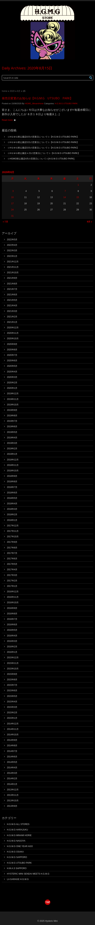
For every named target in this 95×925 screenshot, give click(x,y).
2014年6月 (12, 756)
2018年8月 (12, 481)
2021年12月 (13, 261)
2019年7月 (12, 421)
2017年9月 (12, 542)
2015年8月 (12, 679)
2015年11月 (13, 663)
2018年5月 (12, 498)
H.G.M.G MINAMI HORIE (19, 835)
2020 (12, 91)
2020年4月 (12, 371)
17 (12, 203)
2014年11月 (13, 729)
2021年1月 (12, 322)
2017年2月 (12, 580)
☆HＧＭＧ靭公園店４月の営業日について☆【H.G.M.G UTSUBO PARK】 (43, 153)
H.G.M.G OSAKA (15, 851)
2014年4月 (12, 767)
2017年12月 (13, 525)
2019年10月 (13, 404)
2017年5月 (12, 564)
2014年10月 (13, 734)
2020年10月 (13, 338)
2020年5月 (12, 366)
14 (64, 197)
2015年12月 (13, 657)
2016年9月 (12, 608)
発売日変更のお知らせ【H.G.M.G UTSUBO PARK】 (37, 98)
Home (4, 91)
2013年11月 (13, 795)
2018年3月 (12, 509)
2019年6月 (12, 426)
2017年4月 (12, 569)
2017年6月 (12, 558)
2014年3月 (12, 773)
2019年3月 (12, 443)
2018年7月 (12, 487)
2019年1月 (12, 454)
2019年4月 (12, 437)
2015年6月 (12, 690)
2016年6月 (12, 624)
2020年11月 (13, 333)
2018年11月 (13, 465)
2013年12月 (13, 789)
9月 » (89, 221)
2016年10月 (13, 602)
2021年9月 (12, 278)
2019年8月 (12, 415)
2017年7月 (12, 553)
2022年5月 (12, 239)
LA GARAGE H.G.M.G (18, 879)
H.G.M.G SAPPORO (17, 857)
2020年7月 (12, 355)
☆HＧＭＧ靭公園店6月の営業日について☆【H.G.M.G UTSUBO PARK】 (43, 137)
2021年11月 (13, 267)
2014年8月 (12, 745)
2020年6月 (12, 360)
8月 (18, 91)
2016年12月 (13, 591)
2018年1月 (12, 520)
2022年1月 (12, 256)
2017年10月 (13, 536)
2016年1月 (12, 652)
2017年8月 (12, 547)
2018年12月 (13, 459)
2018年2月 (12, 514)
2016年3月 (12, 641)
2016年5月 (12, 630)
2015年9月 (12, 674)
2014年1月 (12, 784)
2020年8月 (12, 349)
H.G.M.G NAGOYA (16, 841)
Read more (7, 120)
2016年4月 (12, 635)
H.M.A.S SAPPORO (16, 868)
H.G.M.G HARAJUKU (17, 829)
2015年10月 (13, 668)
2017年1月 (12, 586)
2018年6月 (12, 492)
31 (12, 216)
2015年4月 (12, 701)
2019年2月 (12, 448)
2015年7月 (12, 685)
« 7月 (5, 221)
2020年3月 (12, 377)
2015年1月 (12, 718)
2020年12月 (13, 327)
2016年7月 (12, 619)
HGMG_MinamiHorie (34, 103)
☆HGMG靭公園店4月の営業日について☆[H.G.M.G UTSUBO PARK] (40, 158)
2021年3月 (12, 311)
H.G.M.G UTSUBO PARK (66, 103)
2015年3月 (12, 707)
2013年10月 (13, 800)
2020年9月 (12, 344)
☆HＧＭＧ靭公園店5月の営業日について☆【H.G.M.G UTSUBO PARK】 (43, 142)
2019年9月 (12, 410)
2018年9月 (12, 476)
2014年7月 (12, 751)
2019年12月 (13, 393)
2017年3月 (12, 575)
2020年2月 (12, 382)
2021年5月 (12, 300)
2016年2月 (12, 646)
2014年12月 (13, 723)
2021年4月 (12, 305)
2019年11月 (13, 399)
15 (77, 197)
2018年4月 (12, 503)
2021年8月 (12, 283)
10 (12, 197)
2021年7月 (12, 289)
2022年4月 (12, 245)
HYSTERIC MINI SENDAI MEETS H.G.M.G (28, 874)
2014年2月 (12, 778)
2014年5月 (12, 762)
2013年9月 (12, 806)
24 (12, 209)
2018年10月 (13, 470)
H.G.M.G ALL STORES (18, 824)
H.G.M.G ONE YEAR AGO (20, 846)
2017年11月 (13, 531)
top (47, 902)
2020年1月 (12, 388)
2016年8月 (12, 613)
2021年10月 (13, 272)
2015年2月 (12, 712)
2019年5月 (12, 432)
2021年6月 (12, 294)
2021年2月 (12, 316)
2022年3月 (12, 250)
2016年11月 (13, 597)
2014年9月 (12, 740)
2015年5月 (12, 696)
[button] (86, 77)
